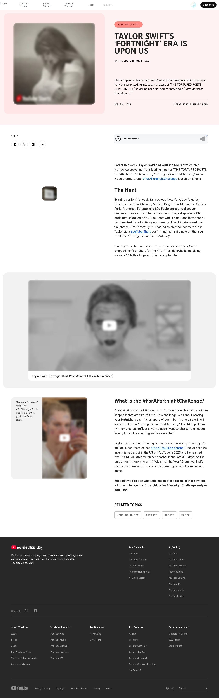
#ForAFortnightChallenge (159, 179)
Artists (151, 515)
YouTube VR (135, 670)
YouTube (133, 553)
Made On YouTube (140, 4)
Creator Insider (136, 565)
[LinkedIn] (33, 144)
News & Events (45, 4)
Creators (133, 640)
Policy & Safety (42, 688)
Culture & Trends (95, 4)
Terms (109, 688)
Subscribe (208, 4)
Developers (95, 640)
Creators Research (138, 658)
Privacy (96, 688)
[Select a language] (193, 688)
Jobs (13, 646)
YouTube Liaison (137, 578)
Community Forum (20, 664)
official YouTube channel (167, 448)
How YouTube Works (21, 652)
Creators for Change (179, 634)
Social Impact (175, 646)
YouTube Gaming (177, 578)
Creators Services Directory (142, 664)
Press (14, 640)
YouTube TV (175, 584)
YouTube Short (141, 231)
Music (185, 515)
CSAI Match (174, 640)
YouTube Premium (59, 652)
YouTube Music (128, 515)
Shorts (169, 515)
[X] (24, 144)
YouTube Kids (57, 634)
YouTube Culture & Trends (24, 658)
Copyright (60, 688)
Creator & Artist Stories (70, 4)
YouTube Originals (59, 646)
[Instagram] (26, 610)
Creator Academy (138, 646)
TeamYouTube (176, 572)
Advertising (95, 634)
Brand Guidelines (79, 688)
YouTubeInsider (176, 596)
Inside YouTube (118, 4)
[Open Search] (193, 5)
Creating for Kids (137, 652)
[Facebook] (14, 144)
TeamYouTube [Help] (139, 572)
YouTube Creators (138, 559)
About (14, 634)
